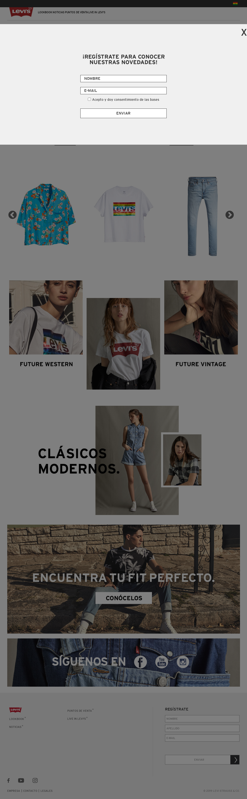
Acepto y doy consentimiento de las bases (125, 100)
